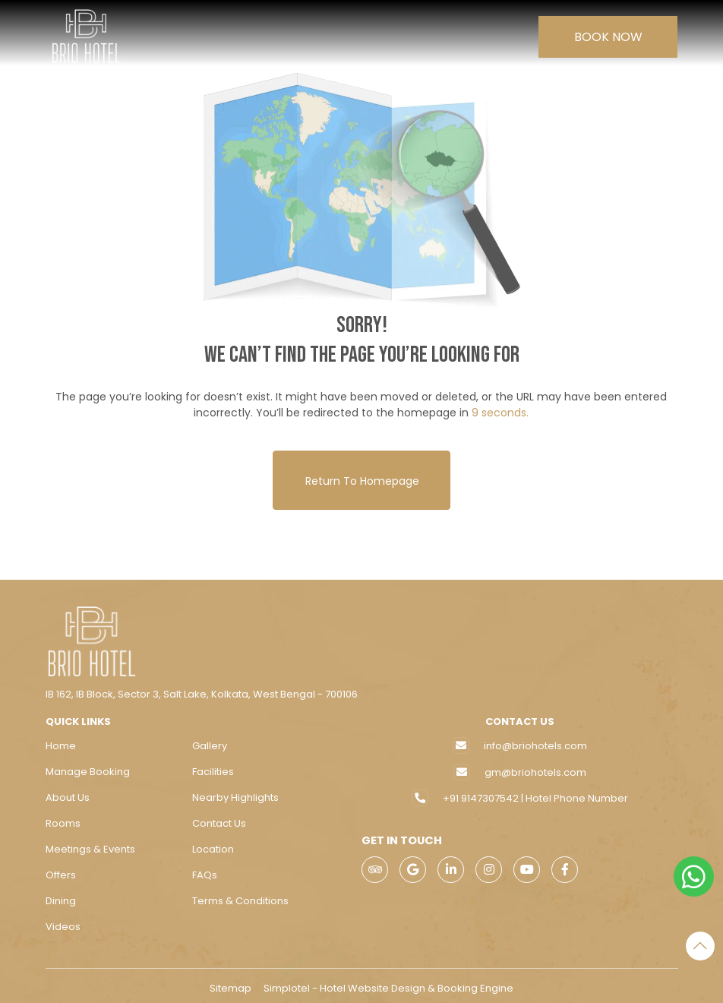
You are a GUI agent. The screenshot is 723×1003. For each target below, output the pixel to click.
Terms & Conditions (240, 895)
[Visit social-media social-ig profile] (488, 864)
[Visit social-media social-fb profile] (564, 864)
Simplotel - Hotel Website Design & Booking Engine (388, 983)
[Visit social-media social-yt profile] (526, 864)
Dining (61, 895)
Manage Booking (88, 766)
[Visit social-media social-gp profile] (412, 864)
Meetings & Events (90, 844)
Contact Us (219, 818)
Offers (61, 869)
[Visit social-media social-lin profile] (450, 864)
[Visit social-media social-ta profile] (375, 864)
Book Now (608, 37)
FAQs (204, 869)
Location (213, 844)
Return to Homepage (361, 474)
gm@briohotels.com (535, 766)
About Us (68, 792)
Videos (63, 921)
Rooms (63, 818)
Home (61, 740)
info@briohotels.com (535, 740)
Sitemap (230, 983)
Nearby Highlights (235, 792)
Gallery (209, 740)
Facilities (213, 766)
